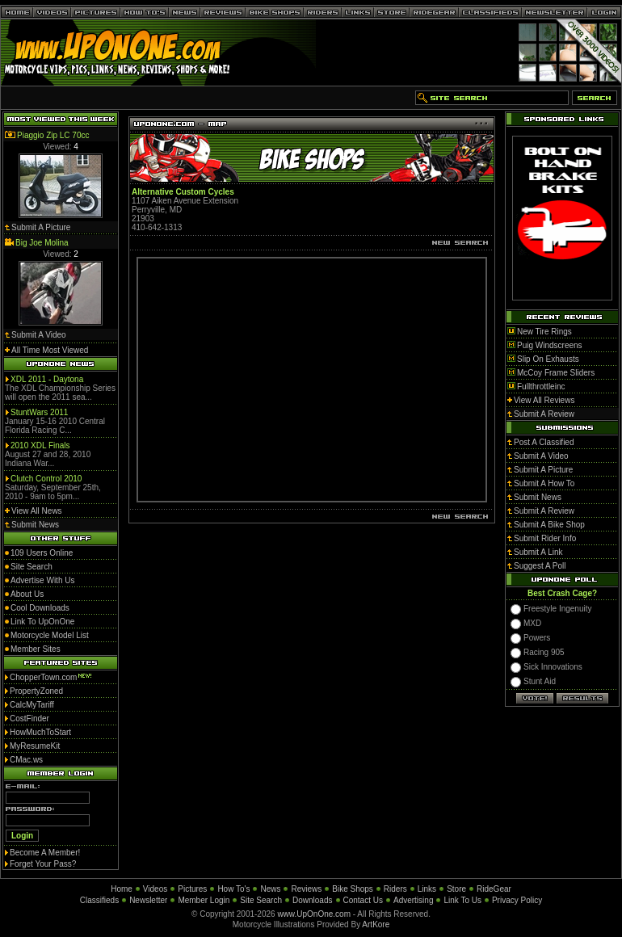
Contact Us (363, 900)
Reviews (306, 888)
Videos (155, 888)
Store (456, 888)
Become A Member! (45, 852)
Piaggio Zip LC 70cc (53, 135)
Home (121, 888)
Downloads (312, 900)
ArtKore (375, 924)
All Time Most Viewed (49, 350)
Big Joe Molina (42, 242)
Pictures (192, 888)
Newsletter (148, 900)
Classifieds (99, 900)
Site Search (261, 900)
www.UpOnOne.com (314, 914)
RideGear (494, 888)
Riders (395, 888)
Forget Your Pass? (43, 863)
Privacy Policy (517, 900)
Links (427, 888)
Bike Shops (352, 888)
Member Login (203, 900)
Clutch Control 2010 (46, 478)
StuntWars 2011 (39, 412)
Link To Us (462, 900)
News (270, 888)
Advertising (413, 900)
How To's (233, 888)
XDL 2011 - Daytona (47, 379)
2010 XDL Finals (40, 445)
